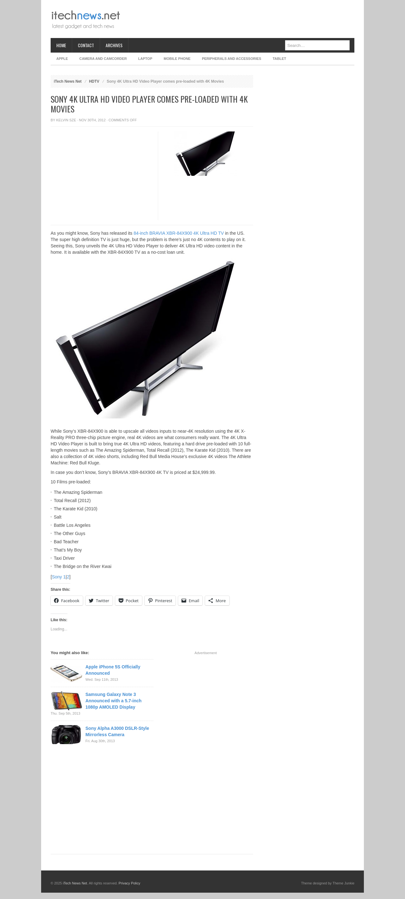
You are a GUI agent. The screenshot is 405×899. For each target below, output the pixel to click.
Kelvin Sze (66, 120)
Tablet (279, 59)
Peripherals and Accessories (231, 59)
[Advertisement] (239, 19)
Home (61, 45)
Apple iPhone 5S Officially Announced (112, 670)
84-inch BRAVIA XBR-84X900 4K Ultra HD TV (179, 233)
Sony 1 (59, 576)
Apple (62, 59)
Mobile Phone (177, 59)
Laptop (145, 59)
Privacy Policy (129, 883)
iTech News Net (68, 81)
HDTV (94, 81)
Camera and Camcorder (103, 59)
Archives (114, 45)
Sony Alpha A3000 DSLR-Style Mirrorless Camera (117, 731)
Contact (86, 45)
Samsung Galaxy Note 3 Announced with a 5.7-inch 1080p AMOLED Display (113, 701)
